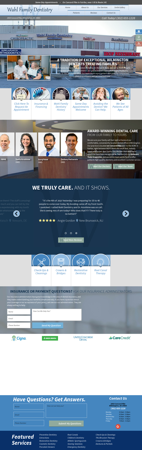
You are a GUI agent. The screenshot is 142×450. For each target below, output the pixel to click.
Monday (108, 403)
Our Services (102, 7)
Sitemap (67, 446)
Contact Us (111, 13)
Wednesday (110, 407)
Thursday (109, 409)
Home (67, 7)
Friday (108, 412)
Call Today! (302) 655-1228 (115, 18)
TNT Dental (91, 446)
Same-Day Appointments (46, 2)
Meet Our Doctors (106, 158)
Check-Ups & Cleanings (105, 426)
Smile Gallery (119, 7)
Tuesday (109, 405)
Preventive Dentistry (48, 426)
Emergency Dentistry (76, 438)
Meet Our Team (105, 164)
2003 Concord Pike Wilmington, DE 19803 (118, 395)
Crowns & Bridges (103, 432)
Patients (76, 13)
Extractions (44, 429)
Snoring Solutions (75, 435)
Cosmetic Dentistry (47, 435)
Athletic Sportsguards (77, 432)
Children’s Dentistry (76, 429)
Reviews (93, 13)
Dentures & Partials (104, 435)
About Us (85, 7)
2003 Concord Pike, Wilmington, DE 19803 (23, 18)
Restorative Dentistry (48, 432)
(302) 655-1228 (118, 399)
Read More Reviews (74, 235)
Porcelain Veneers (47, 438)
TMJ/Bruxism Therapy (105, 429)
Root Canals (73, 426)
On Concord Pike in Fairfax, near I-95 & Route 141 (85, 2)
